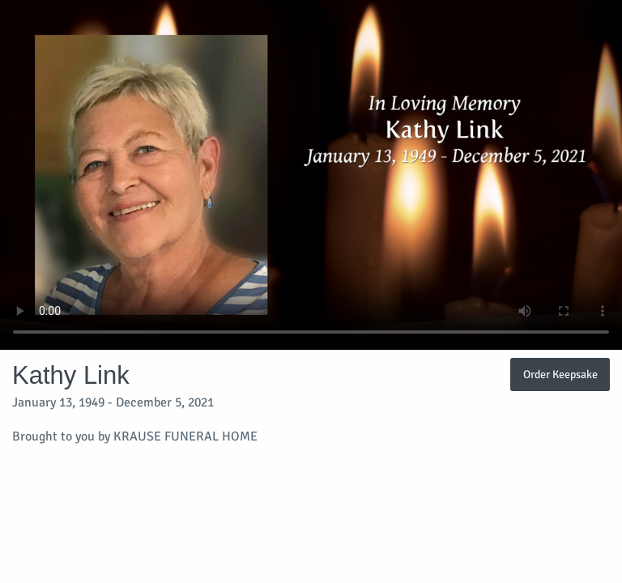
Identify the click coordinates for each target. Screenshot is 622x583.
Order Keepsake (560, 374)
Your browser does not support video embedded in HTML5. (311, 175)
